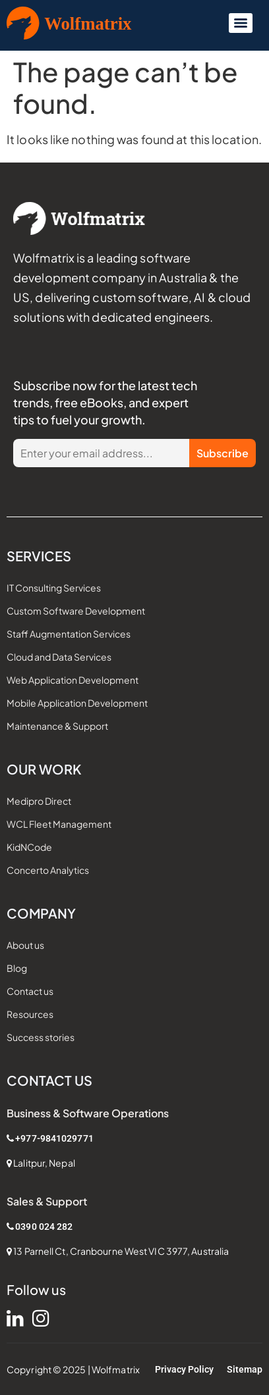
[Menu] (241, 23)
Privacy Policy (184, 1369)
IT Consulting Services (54, 588)
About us (25, 945)
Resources (30, 1014)
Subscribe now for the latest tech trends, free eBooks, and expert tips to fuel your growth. (105, 402)
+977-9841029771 (54, 1138)
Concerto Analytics (48, 870)
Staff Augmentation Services (69, 634)
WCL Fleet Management (59, 824)
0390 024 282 (44, 1226)
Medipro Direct (39, 801)
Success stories (41, 1037)
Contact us (30, 991)
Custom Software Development (76, 611)
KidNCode (29, 847)
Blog (17, 968)
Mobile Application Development (77, 703)
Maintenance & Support (57, 726)
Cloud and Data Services (59, 657)
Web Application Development (72, 680)
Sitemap (244, 1369)
